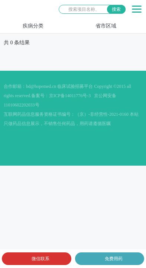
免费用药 (114, 258)
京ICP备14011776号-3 (70, 95)
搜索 (116, 9)
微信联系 (40, 258)
